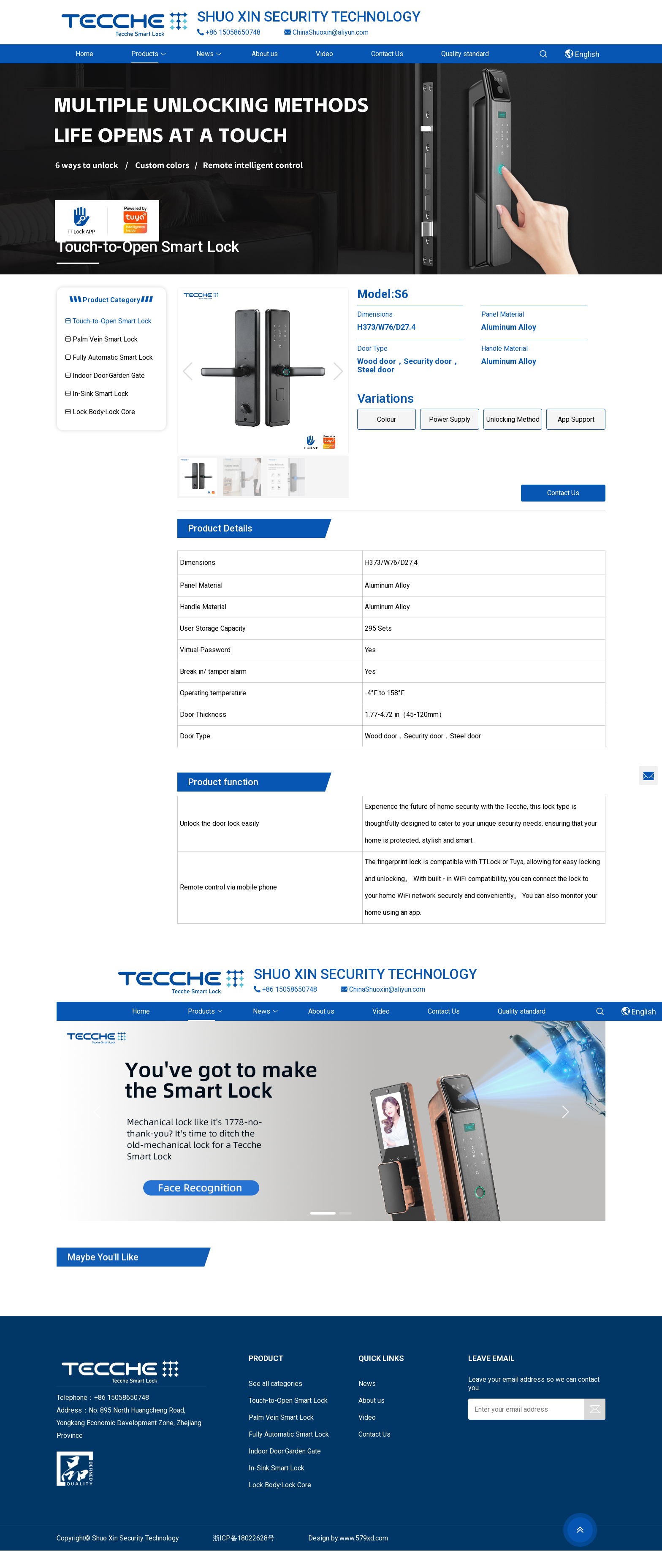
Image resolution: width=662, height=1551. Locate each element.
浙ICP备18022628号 (243, 1538)
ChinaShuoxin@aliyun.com (326, 32)
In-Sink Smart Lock (96, 394)
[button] (338, 371)
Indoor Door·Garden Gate (105, 375)
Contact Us (563, 493)
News (367, 1384)
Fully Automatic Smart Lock (109, 357)
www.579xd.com (363, 1538)
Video (367, 1417)
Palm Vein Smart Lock (101, 339)
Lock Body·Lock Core (100, 412)
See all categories (275, 1384)
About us (371, 1400)
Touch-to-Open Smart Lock (108, 321)
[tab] (111, 322)
